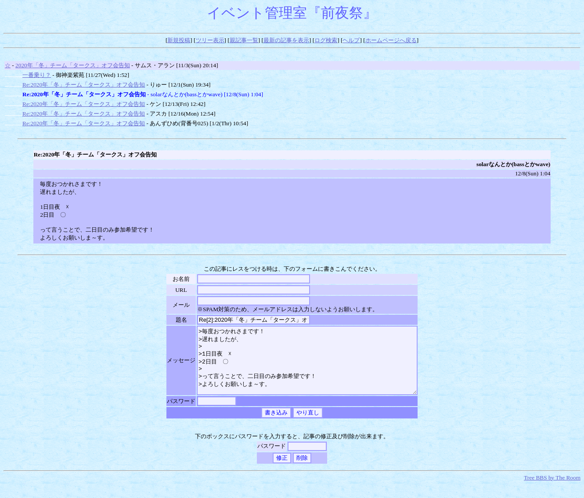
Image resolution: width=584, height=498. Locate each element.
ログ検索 (325, 40)
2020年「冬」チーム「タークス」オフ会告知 (72, 65)
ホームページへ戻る (391, 40)
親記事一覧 (244, 40)
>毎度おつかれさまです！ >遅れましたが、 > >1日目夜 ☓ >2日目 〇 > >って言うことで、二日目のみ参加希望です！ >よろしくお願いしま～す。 (307, 367)
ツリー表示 (210, 40)
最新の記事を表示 (286, 40)
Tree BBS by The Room (552, 490)
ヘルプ (351, 40)
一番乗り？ (36, 75)
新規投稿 (178, 40)
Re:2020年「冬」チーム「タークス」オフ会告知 (83, 84)
